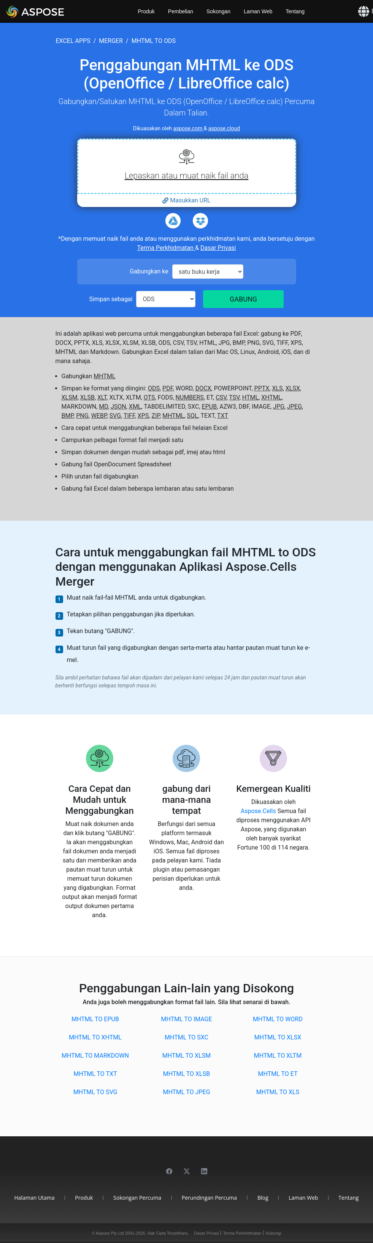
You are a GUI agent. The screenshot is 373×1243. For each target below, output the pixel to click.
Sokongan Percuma (137, 1197)
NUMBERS (190, 397)
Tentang (295, 11)
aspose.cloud (224, 128)
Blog (262, 1197)
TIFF (129, 415)
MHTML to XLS (277, 1092)
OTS (149, 397)
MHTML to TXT (95, 1073)
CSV (221, 397)
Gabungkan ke (149, 271)
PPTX (262, 388)
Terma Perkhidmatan (166, 247)
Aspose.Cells (259, 811)
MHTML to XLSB (186, 1073)
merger (111, 40)
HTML (250, 397)
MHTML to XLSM (186, 1055)
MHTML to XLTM (278, 1055)
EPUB (209, 406)
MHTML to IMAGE (186, 1019)
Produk (146, 11)
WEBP (99, 415)
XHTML (271, 397)
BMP (68, 415)
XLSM (70, 397)
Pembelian (180, 11)
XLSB (87, 397)
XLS (277, 388)
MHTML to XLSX (277, 1037)
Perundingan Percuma (209, 1197)
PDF (167, 388)
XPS (143, 415)
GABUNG (243, 299)
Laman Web (258, 11)
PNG (82, 415)
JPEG (294, 406)
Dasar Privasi (218, 247)
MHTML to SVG (95, 1092)
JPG (278, 406)
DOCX (203, 388)
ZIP (156, 415)
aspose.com (188, 128)
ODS (154, 388)
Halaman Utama (34, 1197)
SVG (115, 415)
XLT (101, 397)
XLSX (293, 388)
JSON (118, 406)
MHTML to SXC (186, 1037)
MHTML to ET (277, 1073)
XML (135, 406)
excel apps (73, 40)
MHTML (104, 376)
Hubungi (273, 1233)
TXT (222, 415)
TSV (234, 397)
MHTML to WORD (278, 1019)
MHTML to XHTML (95, 1037)
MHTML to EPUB (95, 1019)
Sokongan (218, 11)
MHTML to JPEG (186, 1092)
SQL (192, 415)
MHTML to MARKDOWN (95, 1055)
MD (103, 406)
